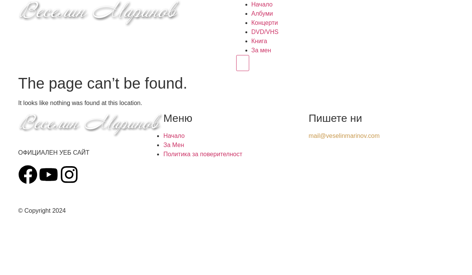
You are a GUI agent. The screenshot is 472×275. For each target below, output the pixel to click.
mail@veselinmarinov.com (344, 136)
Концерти (264, 22)
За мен (261, 50)
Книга (259, 41)
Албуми (262, 13)
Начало (262, 4)
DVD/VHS (265, 32)
